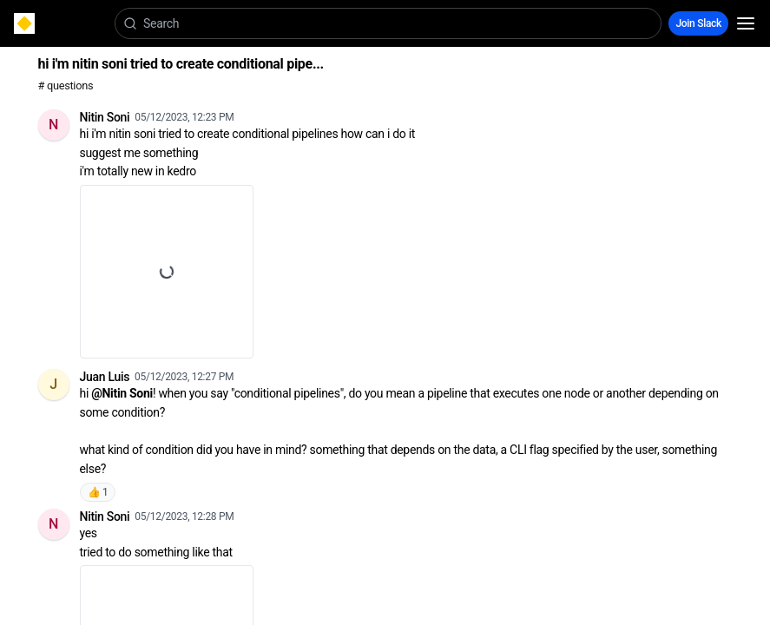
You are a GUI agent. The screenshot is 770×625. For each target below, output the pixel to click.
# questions (66, 85)
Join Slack (698, 23)
